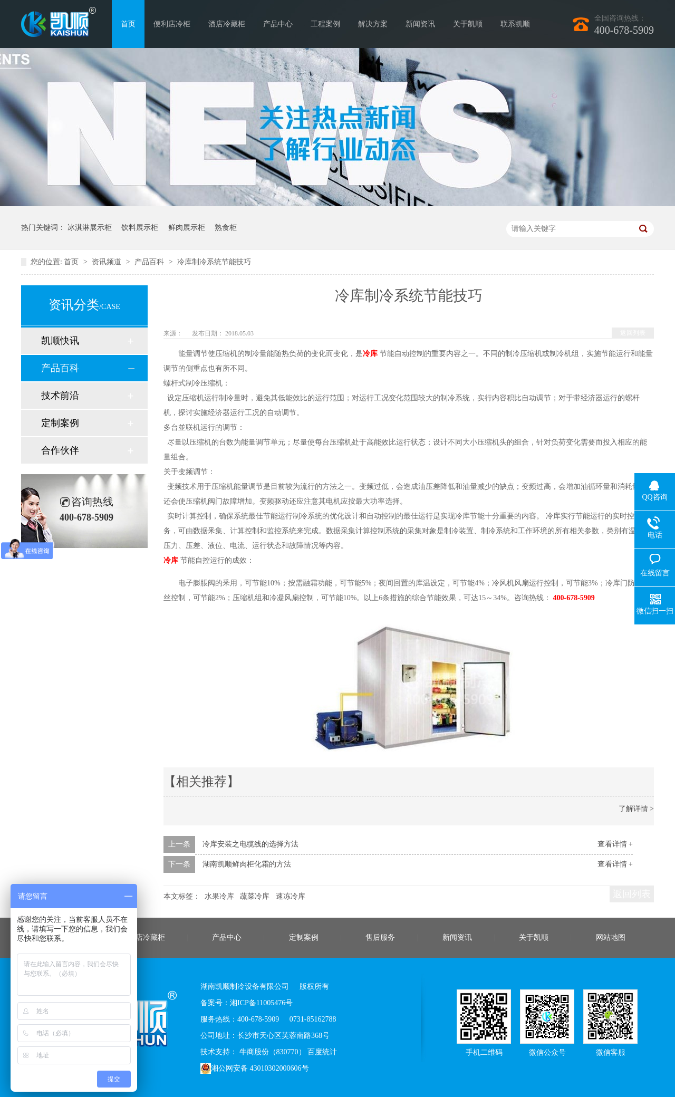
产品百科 (150, 262)
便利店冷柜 (171, 24)
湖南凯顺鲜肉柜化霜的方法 (246, 864)
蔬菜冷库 (254, 896)
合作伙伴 (60, 450)
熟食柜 (226, 228)
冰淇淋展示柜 (90, 228)
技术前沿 (60, 395)
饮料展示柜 (139, 228)
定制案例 (60, 423)
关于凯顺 (468, 24)
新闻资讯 (420, 24)
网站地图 (610, 937)
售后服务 (380, 937)
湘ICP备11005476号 (261, 1003)
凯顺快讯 (60, 340)
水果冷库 (219, 896)
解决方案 (373, 24)
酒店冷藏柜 (226, 24)
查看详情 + (615, 844)
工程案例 (325, 24)
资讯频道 (107, 262)
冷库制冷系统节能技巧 (214, 262)
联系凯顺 (515, 24)
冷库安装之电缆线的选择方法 (250, 844)
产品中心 (278, 24)
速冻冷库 (290, 896)
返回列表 (632, 332)
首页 (128, 24)
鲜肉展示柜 (186, 228)
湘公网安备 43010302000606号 (254, 1068)
